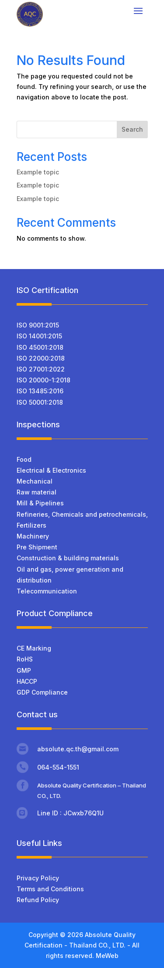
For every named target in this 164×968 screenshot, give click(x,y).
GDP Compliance (42, 692)
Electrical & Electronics (51, 470)
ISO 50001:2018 (40, 402)
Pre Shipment (37, 547)
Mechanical (34, 481)
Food (24, 459)
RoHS (25, 659)
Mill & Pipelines (40, 503)
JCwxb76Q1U (83, 813)
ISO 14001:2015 (39, 336)
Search (132, 129)
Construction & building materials (68, 558)
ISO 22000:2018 (41, 358)
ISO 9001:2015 (38, 325)
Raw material (36, 492)
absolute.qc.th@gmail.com (78, 749)
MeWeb (107, 955)
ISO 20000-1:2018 (43, 380)
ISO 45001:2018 (40, 347)
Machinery (33, 536)
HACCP (27, 681)
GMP (24, 670)
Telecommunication (47, 591)
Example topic (38, 172)
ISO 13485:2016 (40, 391)
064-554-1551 (58, 767)
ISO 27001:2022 (41, 369)
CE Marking (34, 648)
